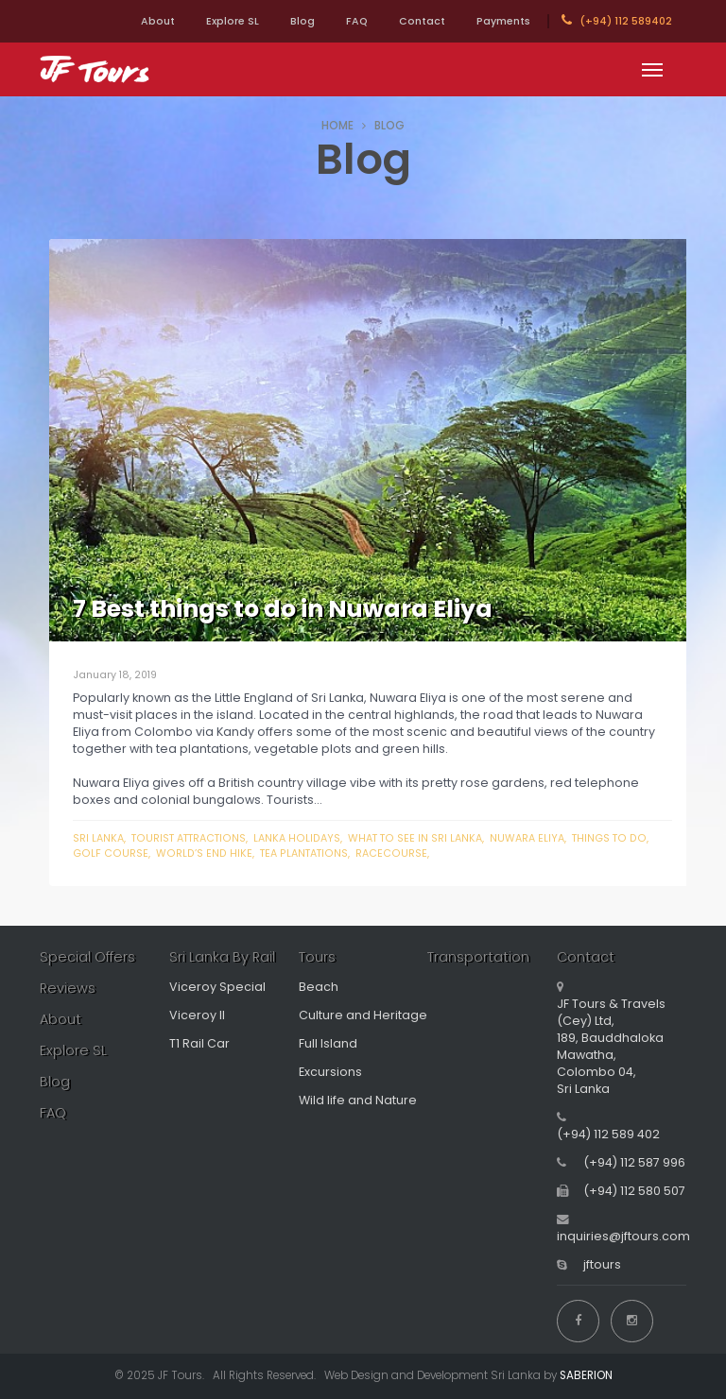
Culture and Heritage (363, 1015)
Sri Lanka (98, 838)
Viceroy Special (217, 987)
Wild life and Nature (358, 1100)
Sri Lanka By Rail (222, 956)
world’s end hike (204, 853)
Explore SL (232, 21)
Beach (318, 987)
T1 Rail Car (199, 1043)
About (158, 21)
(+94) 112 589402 (617, 20)
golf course (110, 853)
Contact (422, 21)
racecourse (391, 853)
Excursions (330, 1072)
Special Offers (87, 956)
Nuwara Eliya (527, 838)
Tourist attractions (188, 838)
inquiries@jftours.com (623, 1236)
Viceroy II (197, 1015)
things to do (609, 838)
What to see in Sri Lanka (415, 838)
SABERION (586, 1375)
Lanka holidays (296, 838)
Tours (317, 956)
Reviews (67, 988)
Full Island (328, 1043)
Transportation (478, 956)
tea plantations (304, 853)
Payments (503, 21)
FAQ (357, 21)
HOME (337, 125)
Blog (302, 21)
